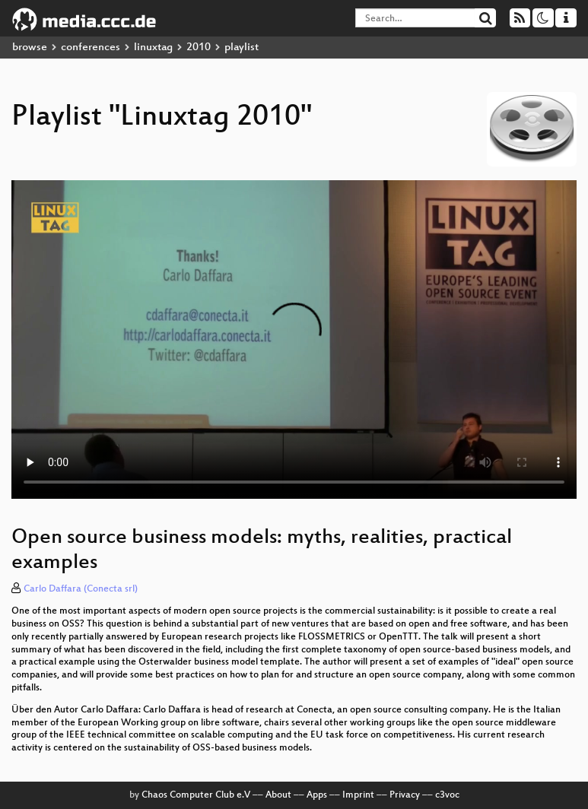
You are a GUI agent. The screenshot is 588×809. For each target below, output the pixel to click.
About (278, 795)
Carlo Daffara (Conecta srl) (81, 589)
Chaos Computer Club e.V (195, 795)
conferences (90, 47)
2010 (198, 47)
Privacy (404, 795)
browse (29, 47)
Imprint (358, 795)
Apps (317, 795)
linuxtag (153, 47)
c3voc (447, 795)
